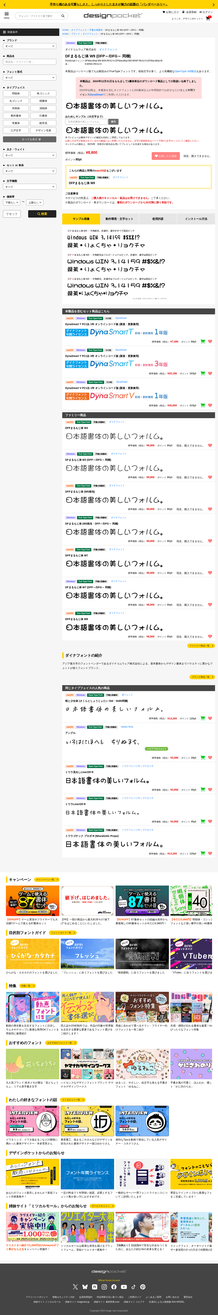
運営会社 (188, 1297)
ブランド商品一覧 (200, 677)
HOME (65, 30)
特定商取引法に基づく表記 (110, 1297)
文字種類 (10, 180)
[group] (32, 906)
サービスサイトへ (101, 1206)
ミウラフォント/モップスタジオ (138, 766)
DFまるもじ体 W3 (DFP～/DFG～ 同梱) (88, 460)
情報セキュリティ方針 (63, 1297)
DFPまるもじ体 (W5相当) (80, 492)
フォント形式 (12, 71)
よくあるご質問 (153, 1297)
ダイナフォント (90, 34)
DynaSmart (97, 94)
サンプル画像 (81, 219)
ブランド (10, 40)
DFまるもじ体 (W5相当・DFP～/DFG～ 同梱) (91, 523)
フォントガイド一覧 (61, 933)
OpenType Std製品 (186, 71)
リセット (12, 213)
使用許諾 (158, 219)
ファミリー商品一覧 (199, 646)
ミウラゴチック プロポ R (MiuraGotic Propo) (92, 836)
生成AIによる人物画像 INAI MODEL (166, 1302)
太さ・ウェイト (14, 149)
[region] (138, 130)
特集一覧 (25, 986)
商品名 (8, 56)
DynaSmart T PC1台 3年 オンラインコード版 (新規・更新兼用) (102, 356)
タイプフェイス (79, 30)
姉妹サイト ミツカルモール (47, 1302)
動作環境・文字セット (119, 219)
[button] (4, 4)
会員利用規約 (85, 1297)
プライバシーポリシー (37, 1297)
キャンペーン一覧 (45, 880)
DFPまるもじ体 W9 (82, 183)
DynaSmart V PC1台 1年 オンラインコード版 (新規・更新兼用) (102, 388)
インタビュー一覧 (71, 1100)
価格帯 (8, 196)
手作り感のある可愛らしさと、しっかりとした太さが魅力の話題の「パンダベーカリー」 (109, 4)
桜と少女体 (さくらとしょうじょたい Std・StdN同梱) (96, 701)
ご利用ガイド (134, 1297)
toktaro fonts (127, 727)
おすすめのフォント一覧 (59, 1043)
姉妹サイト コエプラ (134, 1302)
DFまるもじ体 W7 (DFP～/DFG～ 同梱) (88, 587)
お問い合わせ (172, 1297)
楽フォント (127, 695)
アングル (70, 733)
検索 (42, 213)
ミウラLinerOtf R (75, 804)
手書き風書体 (96, 30)
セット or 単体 (13, 165)
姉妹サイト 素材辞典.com (106, 1302)
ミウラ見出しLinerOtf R (79, 772)
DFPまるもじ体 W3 (76, 428)
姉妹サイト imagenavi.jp (77, 1302)
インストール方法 (196, 219)
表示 (113, 121)
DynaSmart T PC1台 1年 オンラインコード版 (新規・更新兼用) (102, 324)
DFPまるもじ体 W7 (76, 555)
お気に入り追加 (166, 155)
